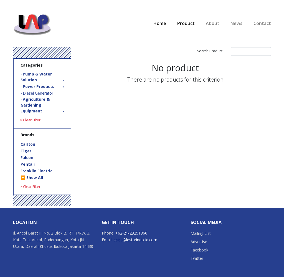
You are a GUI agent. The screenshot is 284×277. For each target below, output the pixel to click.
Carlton (28, 144)
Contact (262, 23)
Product (186, 23)
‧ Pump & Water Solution (42, 77)
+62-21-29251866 (131, 233)
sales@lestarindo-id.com (135, 239)
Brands (27, 134)
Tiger (26, 150)
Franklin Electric (36, 170)
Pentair (28, 164)
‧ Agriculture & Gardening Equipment (42, 105)
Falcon (27, 157)
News (236, 23)
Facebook (199, 250)
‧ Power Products (42, 86)
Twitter (197, 258)
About (212, 23)
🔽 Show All (32, 177)
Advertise (199, 241)
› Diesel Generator (37, 93)
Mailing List (201, 233)
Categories (32, 65)
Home (159, 23)
